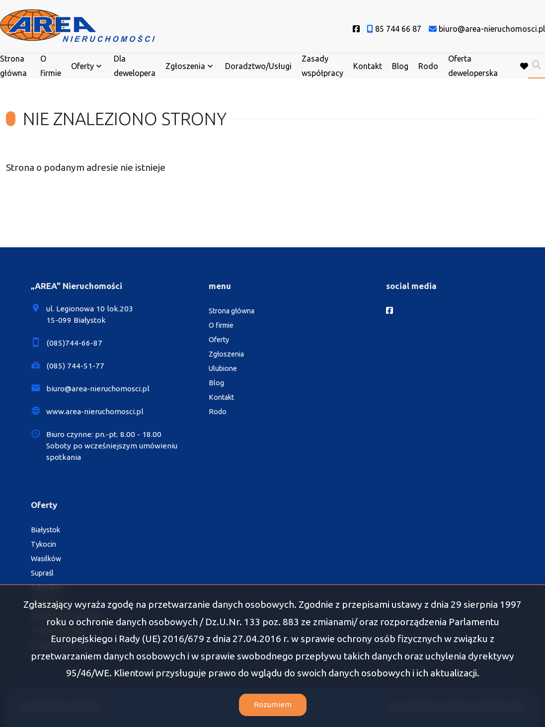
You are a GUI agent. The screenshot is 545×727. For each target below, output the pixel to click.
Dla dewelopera (135, 65)
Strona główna (13, 65)
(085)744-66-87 (74, 343)
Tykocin (43, 544)
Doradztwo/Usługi (258, 66)
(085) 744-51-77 (75, 366)
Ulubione (223, 368)
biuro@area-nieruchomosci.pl (98, 388)
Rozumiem (273, 704)
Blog (400, 66)
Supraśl (42, 573)
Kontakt (367, 66)
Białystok (45, 530)
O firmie (50, 65)
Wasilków (46, 559)
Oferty (82, 66)
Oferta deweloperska (473, 65)
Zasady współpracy (322, 65)
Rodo (428, 66)
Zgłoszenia (185, 66)
